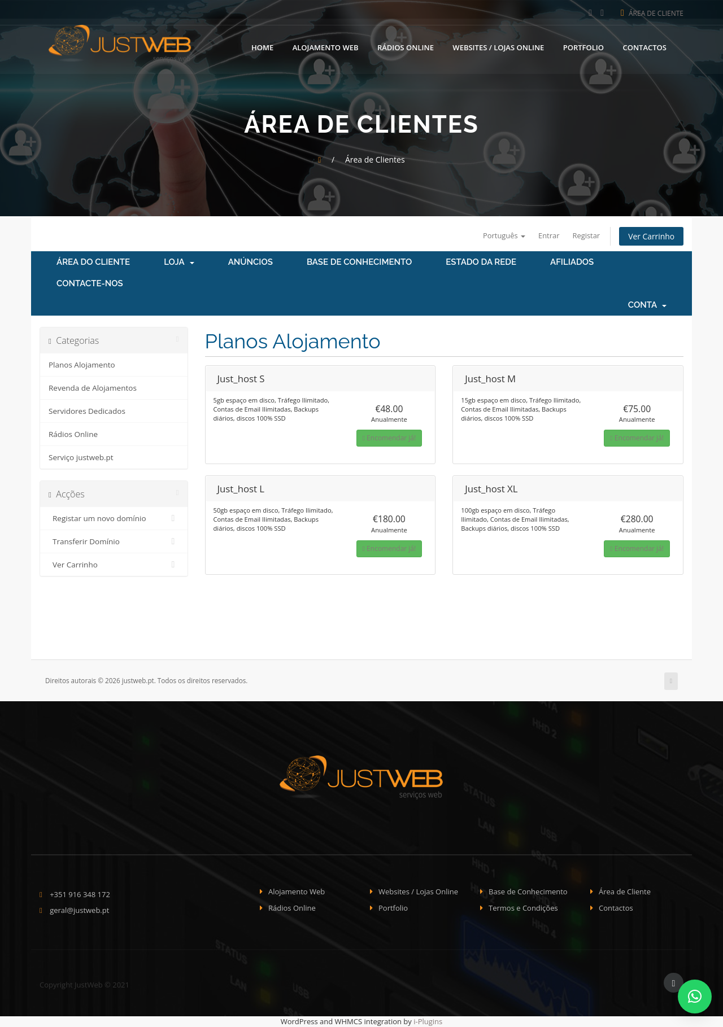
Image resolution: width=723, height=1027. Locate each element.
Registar (585, 235)
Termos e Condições (523, 908)
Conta (647, 305)
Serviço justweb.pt (81, 458)
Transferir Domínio (114, 542)
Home (262, 47)
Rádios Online (405, 47)
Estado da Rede (481, 262)
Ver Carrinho (651, 236)
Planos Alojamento (82, 365)
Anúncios (250, 262)
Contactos (644, 47)
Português (502, 235)
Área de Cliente (652, 13)
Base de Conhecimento (359, 262)
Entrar (548, 235)
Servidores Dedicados (87, 412)
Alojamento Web (326, 47)
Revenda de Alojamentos (93, 388)
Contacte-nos (89, 284)
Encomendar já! (389, 438)
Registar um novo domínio (114, 519)
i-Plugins (427, 1022)
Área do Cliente (93, 262)
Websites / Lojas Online (498, 47)
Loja (179, 262)
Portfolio (583, 47)
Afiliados (572, 262)
